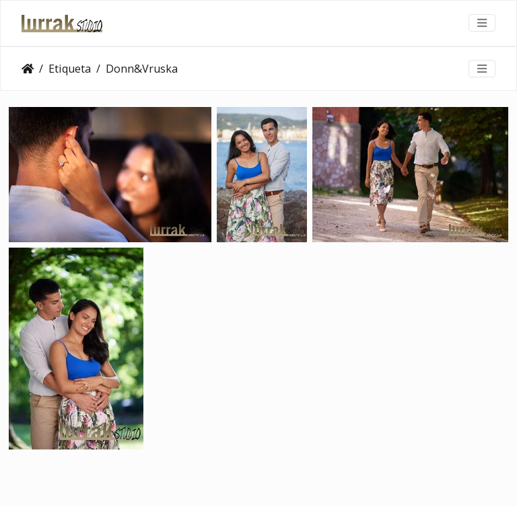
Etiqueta (69, 68)
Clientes (28, 69)
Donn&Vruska (142, 68)
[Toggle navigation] (482, 23)
